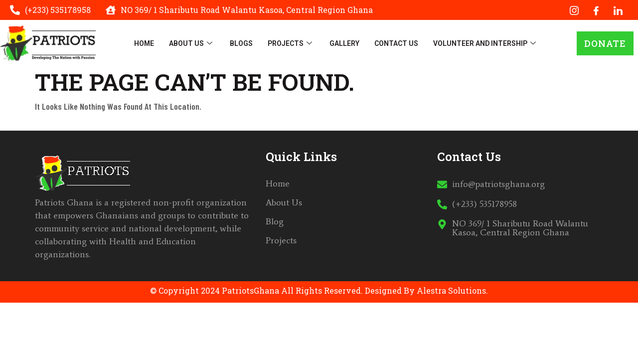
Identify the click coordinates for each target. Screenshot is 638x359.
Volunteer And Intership (485, 43)
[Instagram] (574, 9)
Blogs (241, 43)
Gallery (344, 43)
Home (144, 43)
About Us (192, 43)
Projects (291, 43)
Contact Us (396, 43)
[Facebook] (596, 9)
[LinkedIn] (618, 9)
